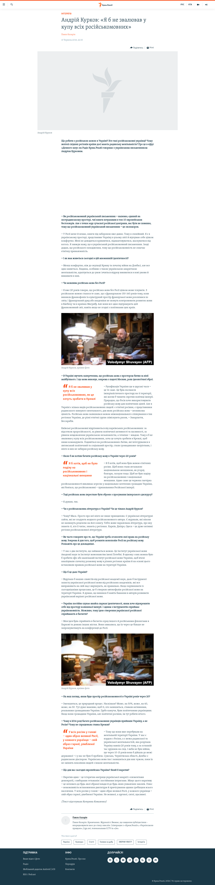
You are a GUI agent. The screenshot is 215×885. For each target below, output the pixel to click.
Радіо (25, 864)
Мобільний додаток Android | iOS (39, 869)
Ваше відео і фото (31, 859)
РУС (182, 5)
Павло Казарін (68, 34)
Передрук (70, 864)
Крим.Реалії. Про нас (75, 859)
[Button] (136, 48)
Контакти (70, 869)
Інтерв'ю (66, 13)
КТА (190, 5)
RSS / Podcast (29, 874)
